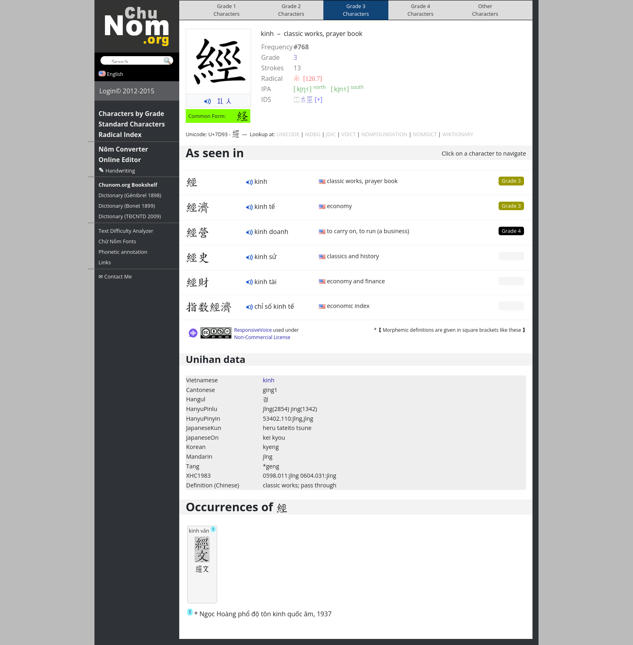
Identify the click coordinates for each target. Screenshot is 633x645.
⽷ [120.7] (307, 78)
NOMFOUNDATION (384, 134)
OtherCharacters (485, 9)
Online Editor (120, 159)
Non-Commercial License (262, 337)
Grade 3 (511, 180)
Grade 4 (511, 230)
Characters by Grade (131, 113)
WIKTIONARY (458, 134)
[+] (318, 99)
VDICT (349, 134)
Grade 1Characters (227, 9)
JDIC (331, 134)
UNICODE (288, 134)
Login (107, 90)
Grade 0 (511, 255)
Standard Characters (132, 124)
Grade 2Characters (291, 9)
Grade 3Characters (356, 9)
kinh (269, 380)
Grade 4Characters (420, 9)
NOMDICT (425, 134)
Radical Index (120, 134)
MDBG (313, 134)
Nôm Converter (123, 149)
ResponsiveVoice (253, 330)
